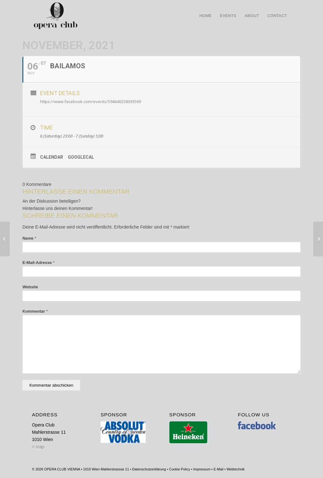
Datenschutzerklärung (149, 469)
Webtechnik (235, 469)
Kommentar (35, 311)
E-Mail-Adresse (38, 262)
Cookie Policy (179, 469)
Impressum (201, 469)
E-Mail (218, 469)
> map (38, 446)
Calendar (51, 157)
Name (29, 238)
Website (30, 287)
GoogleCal (81, 157)
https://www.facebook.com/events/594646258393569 (90, 101)
